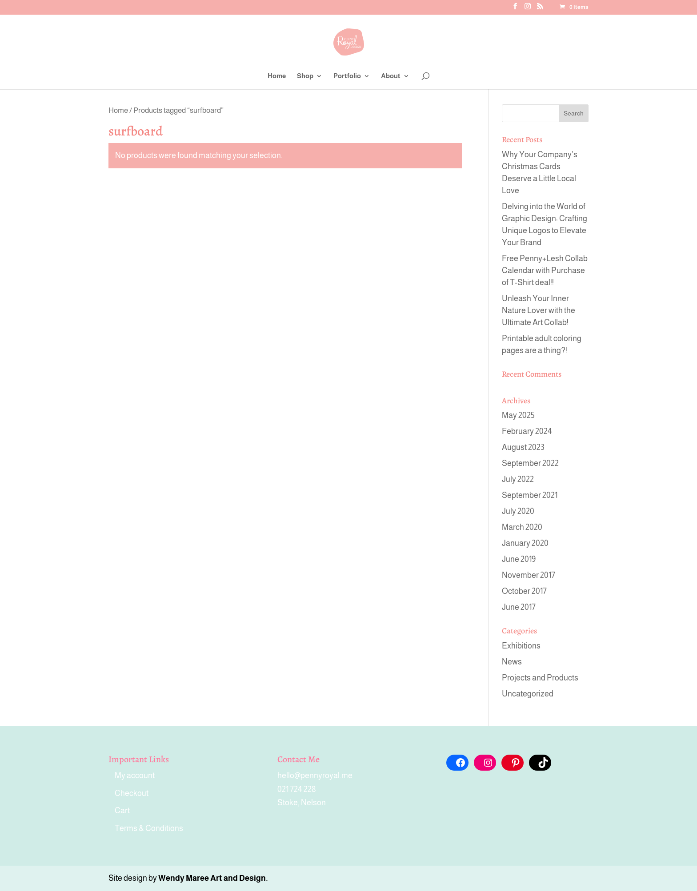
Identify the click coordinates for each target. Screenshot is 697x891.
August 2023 (523, 447)
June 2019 (519, 559)
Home (277, 76)
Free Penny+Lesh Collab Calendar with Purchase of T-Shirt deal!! (545, 270)
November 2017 (528, 575)
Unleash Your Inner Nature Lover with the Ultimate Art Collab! (538, 310)
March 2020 (522, 527)
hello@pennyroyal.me (315, 775)
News (512, 661)
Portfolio (347, 76)
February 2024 (527, 431)
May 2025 (518, 415)
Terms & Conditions (149, 828)
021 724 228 (296, 789)
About (391, 76)
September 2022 (530, 463)
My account (135, 775)
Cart (122, 810)
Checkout (131, 793)
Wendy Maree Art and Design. (213, 878)
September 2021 (529, 495)
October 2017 (524, 591)
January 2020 (525, 543)
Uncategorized (527, 693)
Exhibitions (521, 645)
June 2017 (519, 607)
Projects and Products (540, 677)
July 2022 (518, 479)
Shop (305, 76)
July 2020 (518, 511)
